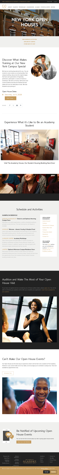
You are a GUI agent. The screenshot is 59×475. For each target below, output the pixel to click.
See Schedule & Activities (29, 39)
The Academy (16, 1)
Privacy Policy (53, 460)
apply (49, 244)
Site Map (52, 458)
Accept (46, 471)
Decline (53, 471)
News (41, 460)
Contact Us (45, 236)
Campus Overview (16, 460)
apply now (47, 288)
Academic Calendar (7, 461)
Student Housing (17, 463)
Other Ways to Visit (29, 44)
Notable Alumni (5, 463)
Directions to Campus (48, 225)
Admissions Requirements (15, 466)
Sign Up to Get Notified (24, 442)
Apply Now (6, 458)
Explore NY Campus (29, 41)
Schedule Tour (8, 373)
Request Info (6, 456)
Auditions (42, 456)
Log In (55, 1)
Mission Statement (16, 457)
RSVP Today (10, 98)
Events (41, 458)
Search (49, 1)
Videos (42, 462)
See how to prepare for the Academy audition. (48, 249)
